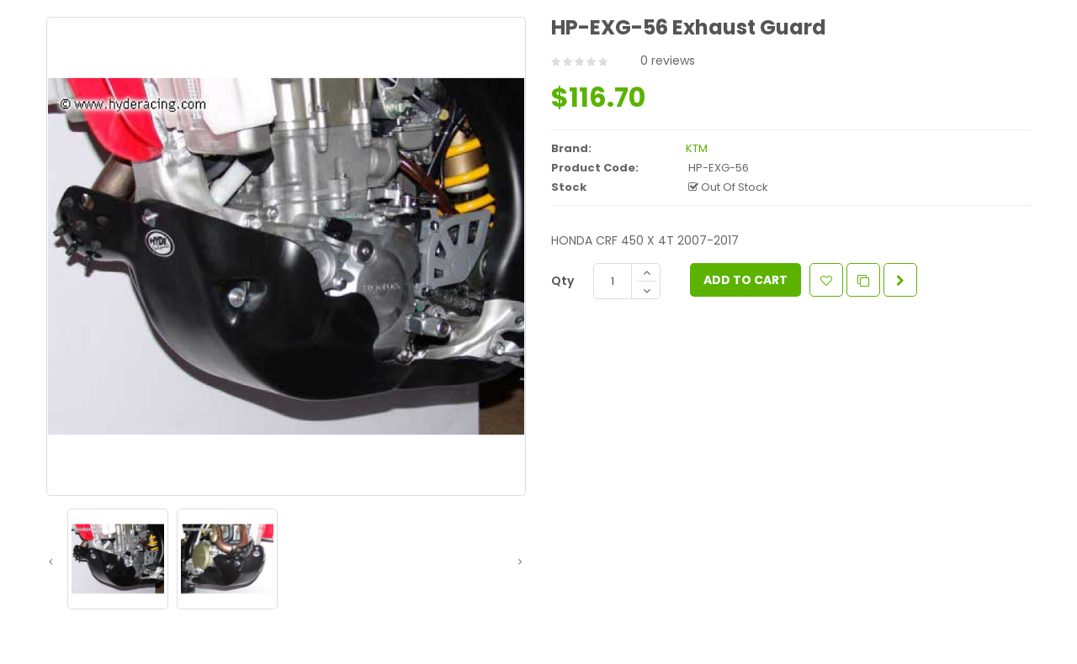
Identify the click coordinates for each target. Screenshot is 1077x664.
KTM (697, 148)
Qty (562, 280)
